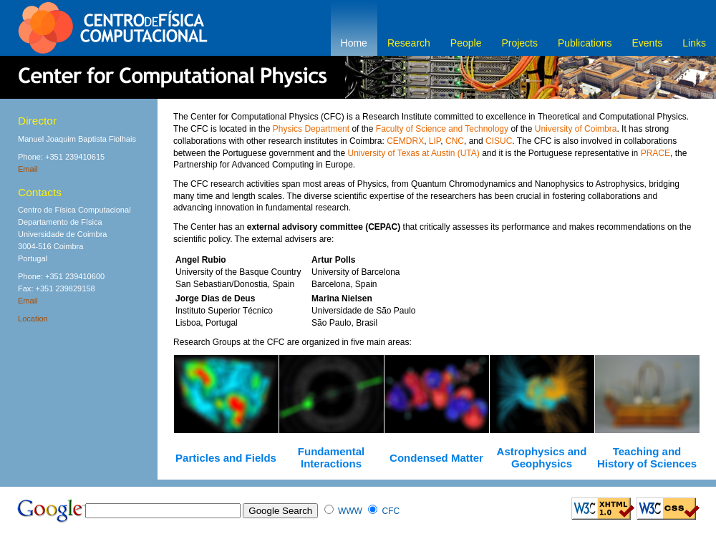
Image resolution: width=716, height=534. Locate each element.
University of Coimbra (576, 129)
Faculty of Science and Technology (442, 129)
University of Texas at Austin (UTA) (414, 153)
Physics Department (311, 129)
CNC (454, 141)
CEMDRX (405, 141)
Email (28, 169)
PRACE (655, 153)
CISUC (498, 141)
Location (33, 318)
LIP (434, 141)
